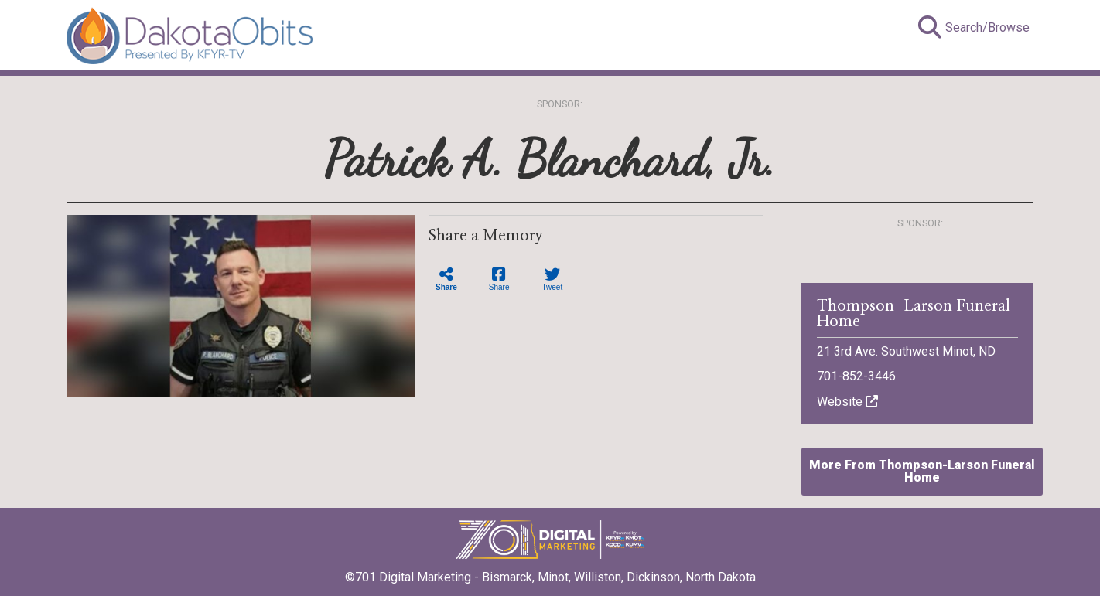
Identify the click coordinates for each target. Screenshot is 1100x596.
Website (847, 401)
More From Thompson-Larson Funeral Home (922, 471)
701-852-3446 (856, 376)
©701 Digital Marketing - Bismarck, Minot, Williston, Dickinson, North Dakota (550, 572)
